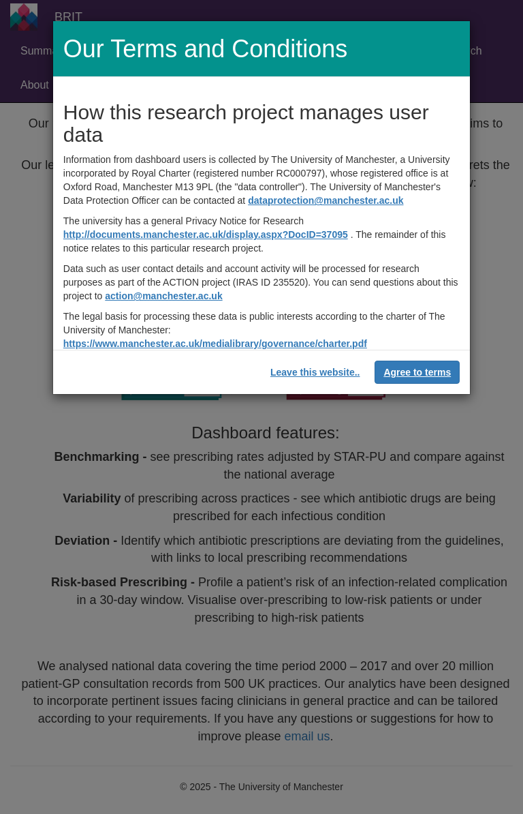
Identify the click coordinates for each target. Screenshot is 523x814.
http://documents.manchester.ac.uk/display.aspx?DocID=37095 (205, 234)
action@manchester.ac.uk (163, 295)
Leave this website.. (315, 372)
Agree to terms (417, 372)
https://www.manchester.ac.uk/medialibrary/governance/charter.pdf (215, 343)
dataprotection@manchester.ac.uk (325, 200)
